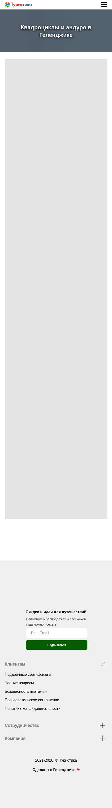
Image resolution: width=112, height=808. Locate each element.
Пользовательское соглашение (32, 700)
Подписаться (56, 645)
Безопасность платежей (26, 691)
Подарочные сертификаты (28, 674)
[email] (56, 633)
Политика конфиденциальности (32, 708)
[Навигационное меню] (104, 4)
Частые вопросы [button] (19, 683)
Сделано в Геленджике (54, 770)
